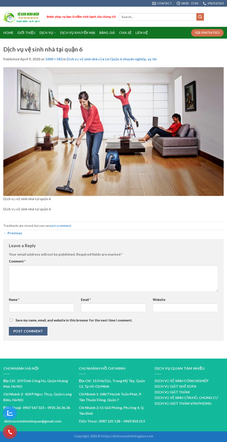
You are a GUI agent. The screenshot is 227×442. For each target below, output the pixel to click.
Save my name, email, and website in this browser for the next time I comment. (74, 320)
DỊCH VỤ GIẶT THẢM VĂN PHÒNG (183, 403)
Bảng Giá (107, 33)
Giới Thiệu (26, 33)
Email (86, 300)
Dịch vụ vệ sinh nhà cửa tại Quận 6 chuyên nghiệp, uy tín (112, 59)
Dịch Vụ (47, 33)
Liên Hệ (141, 33)
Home (8, 33)
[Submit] (200, 17)
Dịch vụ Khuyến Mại (77, 33)
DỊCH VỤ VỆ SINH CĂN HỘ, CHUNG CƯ (186, 397)
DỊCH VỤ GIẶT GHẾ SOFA (175, 386)
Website (159, 300)
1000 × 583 (54, 59)
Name (14, 300)
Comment (17, 261)
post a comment (60, 225)
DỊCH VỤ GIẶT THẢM (172, 392)
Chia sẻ (125, 33)
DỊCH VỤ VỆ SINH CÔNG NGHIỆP (182, 381)
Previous (12, 233)
